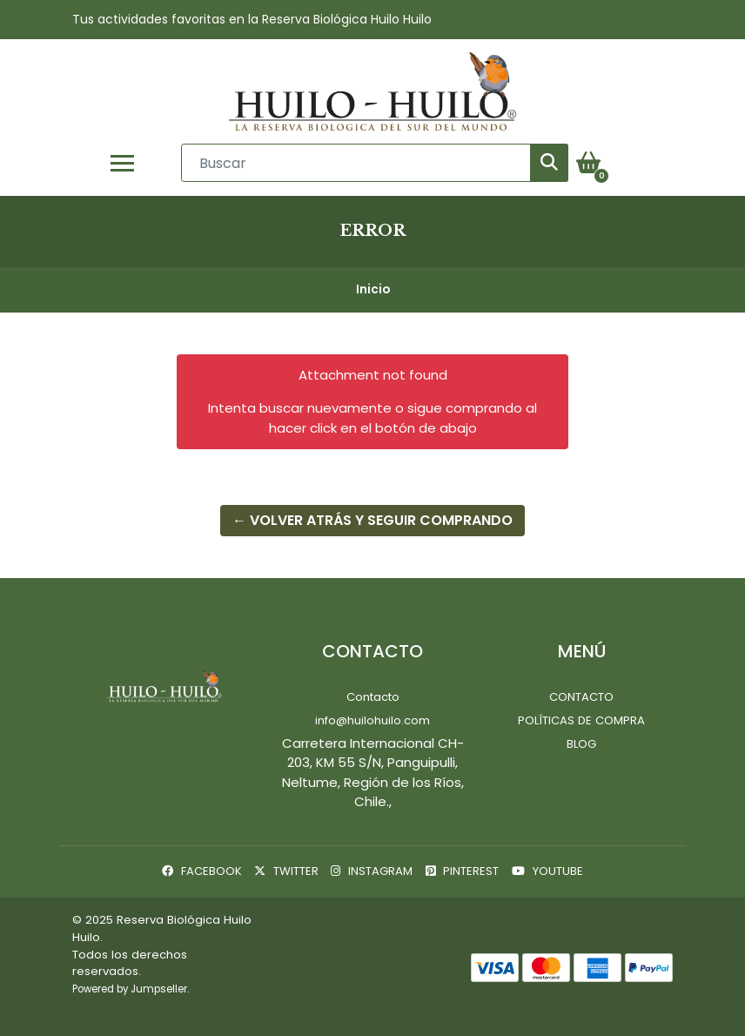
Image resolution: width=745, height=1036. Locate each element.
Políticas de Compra (581, 720)
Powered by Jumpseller (129, 989)
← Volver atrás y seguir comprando (372, 520)
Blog (581, 744)
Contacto (372, 697)
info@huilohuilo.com (372, 720)
